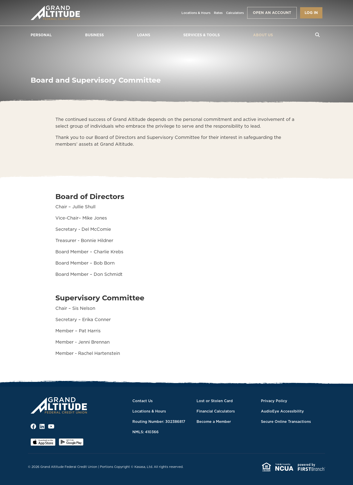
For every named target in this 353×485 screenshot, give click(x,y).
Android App (71, 443)
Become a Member (214, 421)
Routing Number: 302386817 (158, 421)
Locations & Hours (195, 13)
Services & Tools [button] (201, 34)
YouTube (51, 426)
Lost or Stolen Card (215, 400)
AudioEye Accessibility (282, 411)
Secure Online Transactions (286, 421)
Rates (218, 13)
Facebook (33, 426)
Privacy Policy (274, 400)
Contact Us (142, 400)
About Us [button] (263, 34)
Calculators (235, 13)
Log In (311, 12)
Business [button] (94, 34)
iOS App (43, 443)
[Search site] (317, 35)
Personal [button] (41, 34)
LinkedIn (42, 426)
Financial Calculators (216, 411)
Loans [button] (143, 34)
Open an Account (272, 12)
